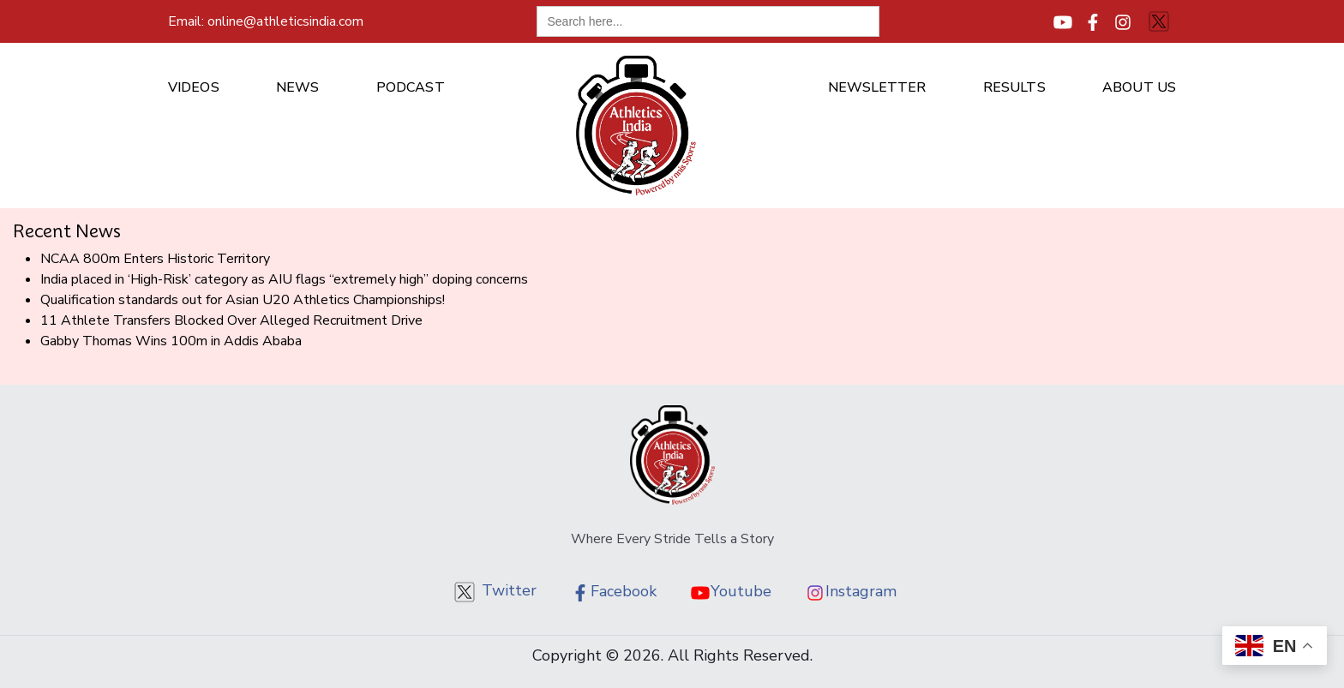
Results (1014, 87)
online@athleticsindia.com (265, 21)
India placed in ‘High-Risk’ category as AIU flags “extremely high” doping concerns (284, 279)
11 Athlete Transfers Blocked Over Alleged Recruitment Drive (231, 320)
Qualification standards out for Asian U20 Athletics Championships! (242, 299)
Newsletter (877, 87)
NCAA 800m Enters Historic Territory (155, 258)
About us (1139, 87)
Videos (193, 87)
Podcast (410, 87)
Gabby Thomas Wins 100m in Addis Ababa (171, 341)
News (297, 87)
